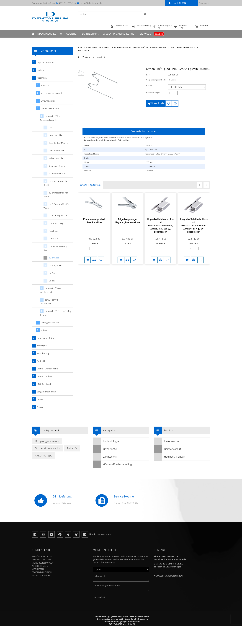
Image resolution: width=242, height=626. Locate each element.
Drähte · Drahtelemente (47, 368)
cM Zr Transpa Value (58, 215)
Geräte (40, 399)
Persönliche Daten (42, 556)
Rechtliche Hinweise (139, 616)
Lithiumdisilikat (47, 100)
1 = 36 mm (150, 166)
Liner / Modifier (56, 135)
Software (45, 85)
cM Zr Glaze (84, 50)
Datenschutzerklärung (107, 619)
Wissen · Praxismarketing (119, 34)
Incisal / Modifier (56, 158)
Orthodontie (69, 34)
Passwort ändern (41, 559)
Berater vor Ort (167, 449)
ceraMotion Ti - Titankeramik (50, 301)
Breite (86, 145)
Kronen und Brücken (46, 338)
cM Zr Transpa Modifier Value (57, 206)
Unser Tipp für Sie (90, 184)
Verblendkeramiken (122, 47)
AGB (121, 619)
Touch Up (53, 230)
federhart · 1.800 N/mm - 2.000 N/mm (162, 153)
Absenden (100, 597)
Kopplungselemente (47, 441)
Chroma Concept (56, 223)
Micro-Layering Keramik (51, 93)
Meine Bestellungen (42, 562)
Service (145, 34)
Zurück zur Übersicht (93, 57)
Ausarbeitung (43, 353)
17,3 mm (149, 162)
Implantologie (46, 34)
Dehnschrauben (44, 376)
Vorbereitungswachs (47, 448)
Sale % (159, 34)
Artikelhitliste (40, 565)
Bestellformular (41, 575)
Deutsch (204, 3)
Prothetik (41, 361)
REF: (148, 74)
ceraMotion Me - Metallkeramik (50, 290)
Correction (53, 238)
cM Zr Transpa (43, 455)
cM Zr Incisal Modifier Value (56, 194)
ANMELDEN (180, 3)
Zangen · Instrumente (46, 391)
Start (80, 47)
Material (87, 170)
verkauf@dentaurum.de (91, 3)
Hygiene (40, 70)
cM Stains (53, 273)
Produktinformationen (144, 131)
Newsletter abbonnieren (168, 575)
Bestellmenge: (153, 92)
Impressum (133, 621)
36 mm (148, 145)
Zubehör (45, 330)
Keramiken (105, 47)
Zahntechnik (90, 34)
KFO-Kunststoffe (44, 384)
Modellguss (42, 345)
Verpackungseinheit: (155, 79)
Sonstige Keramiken (50, 322)
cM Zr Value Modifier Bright (55, 183)
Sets (50, 127)
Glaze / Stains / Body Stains (182, 47)
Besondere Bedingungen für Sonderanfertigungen (126, 620)
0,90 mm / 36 (151, 149)
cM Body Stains (55, 265)
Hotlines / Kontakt (169, 457)
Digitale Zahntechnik (46, 62)
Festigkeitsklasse (91, 153)
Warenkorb (202, 27)
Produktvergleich (42, 572)
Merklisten (38, 569)
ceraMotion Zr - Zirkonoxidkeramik (150, 47)
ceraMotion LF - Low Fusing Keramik (55, 313)
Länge (86, 162)
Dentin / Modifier (56, 150)
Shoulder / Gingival (57, 166)
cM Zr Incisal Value (57, 173)
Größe (149, 85)
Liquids (52, 280)
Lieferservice (166, 441)
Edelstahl (149, 170)
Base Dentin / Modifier (59, 143)
